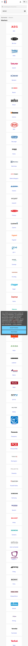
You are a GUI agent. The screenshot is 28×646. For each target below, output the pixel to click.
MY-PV (14, 399)
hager (14, 289)
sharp (14, 522)
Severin (14, 510)
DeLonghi (14, 141)
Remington (14, 461)
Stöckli (14, 608)
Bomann (14, 80)
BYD (14, 129)
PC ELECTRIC (14, 449)
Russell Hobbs (14, 485)
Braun (14, 105)
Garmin (14, 227)
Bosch (14, 92)
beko (14, 55)
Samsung (14, 498)
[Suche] (14, 6)
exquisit (14, 203)
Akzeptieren (14, 327)
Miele (14, 387)
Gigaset (14, 240)
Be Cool (14, 43)
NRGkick (14, 424)
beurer (14, 68)
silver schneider (14, 547)
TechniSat (14, 633)
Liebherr (14, 363)
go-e (14, 252)
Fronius (14, 215)
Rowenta (14, 473)
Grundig (14, 277)
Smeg (14, 571)
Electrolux (14, 166)
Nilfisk (14, 412)
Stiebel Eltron (14, 596)
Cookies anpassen (17, 324)
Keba (14, 350)
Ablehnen (14, 332)
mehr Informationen (6, 324)
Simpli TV (14, 559)
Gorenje (14, 264)
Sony (14, 584)
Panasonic (14, 436)
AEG (14, 31)
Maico (14, 375)
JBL (14, 338)
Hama (14, 301)
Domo (14, 154)
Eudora (14, 191)
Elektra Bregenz (14, 178)
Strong (14, 621)
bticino (14, 117)
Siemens (14, 535)
